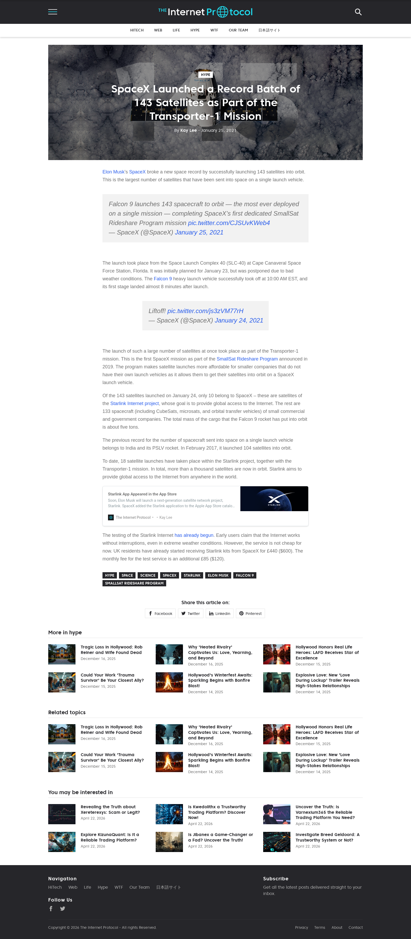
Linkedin (219, 613)
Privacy (301, 927)
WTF (214, 30)
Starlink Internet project (134, 403)
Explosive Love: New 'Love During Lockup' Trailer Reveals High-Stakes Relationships (328, 680)
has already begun (194, 535)
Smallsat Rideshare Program (134, 583)
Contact (356, 927)
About (337, 927)
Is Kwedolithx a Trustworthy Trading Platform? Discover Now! (217, 812)
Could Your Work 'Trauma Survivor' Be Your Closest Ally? (112, 677)
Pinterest (250, 613)
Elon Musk (113, 171)
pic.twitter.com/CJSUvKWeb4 (229, 222)
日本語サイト (269, 30)
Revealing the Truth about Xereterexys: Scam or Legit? (110, 809)
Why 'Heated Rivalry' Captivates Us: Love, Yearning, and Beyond (220, 652)
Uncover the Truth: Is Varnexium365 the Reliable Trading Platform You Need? (325, 812)
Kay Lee (185, 130)
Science (147, 575)
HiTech (137, 30)
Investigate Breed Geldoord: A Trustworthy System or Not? (328, 837)
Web (158, 30)
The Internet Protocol (99, 927)
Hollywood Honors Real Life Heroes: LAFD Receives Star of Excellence (327, 652)
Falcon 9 (163, 278)
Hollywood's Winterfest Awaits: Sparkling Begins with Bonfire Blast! (220, 680)
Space (127, 575)
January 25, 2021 (199, 232)
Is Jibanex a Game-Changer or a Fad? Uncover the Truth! (220, 837)
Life (176, 30)
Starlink (192, 575)
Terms (319, 927)
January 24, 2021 (239, 320)
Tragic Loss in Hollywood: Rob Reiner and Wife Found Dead (112, 649)
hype (205, 74)
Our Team (238, 30)
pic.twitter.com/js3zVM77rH (205, 310)
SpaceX (137, 171)
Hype (195, 30)
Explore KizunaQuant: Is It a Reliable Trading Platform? (110, 837)
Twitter (190, 613)
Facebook (160, 613)
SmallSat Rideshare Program (247, 359)
